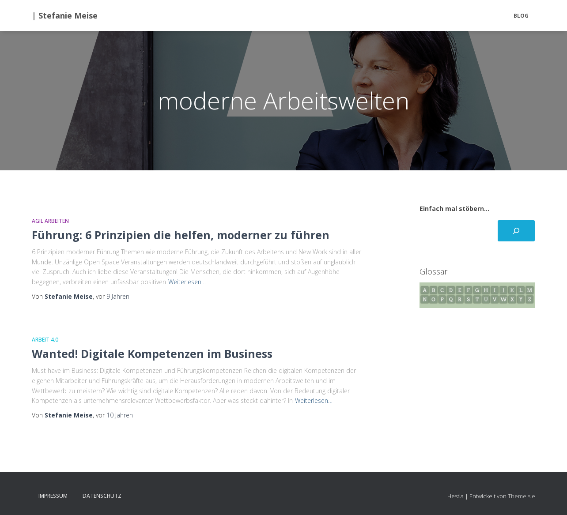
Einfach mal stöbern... (454, 208)
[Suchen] (516, 230)
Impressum (53, 496)
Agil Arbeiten (50, 221)
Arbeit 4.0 (45, 339)
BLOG (521, 15)
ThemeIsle (521, 496)
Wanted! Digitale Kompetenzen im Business (152, 353)
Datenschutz (102, 496)
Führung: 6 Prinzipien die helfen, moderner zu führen (180, 234)
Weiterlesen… (187, 282)
